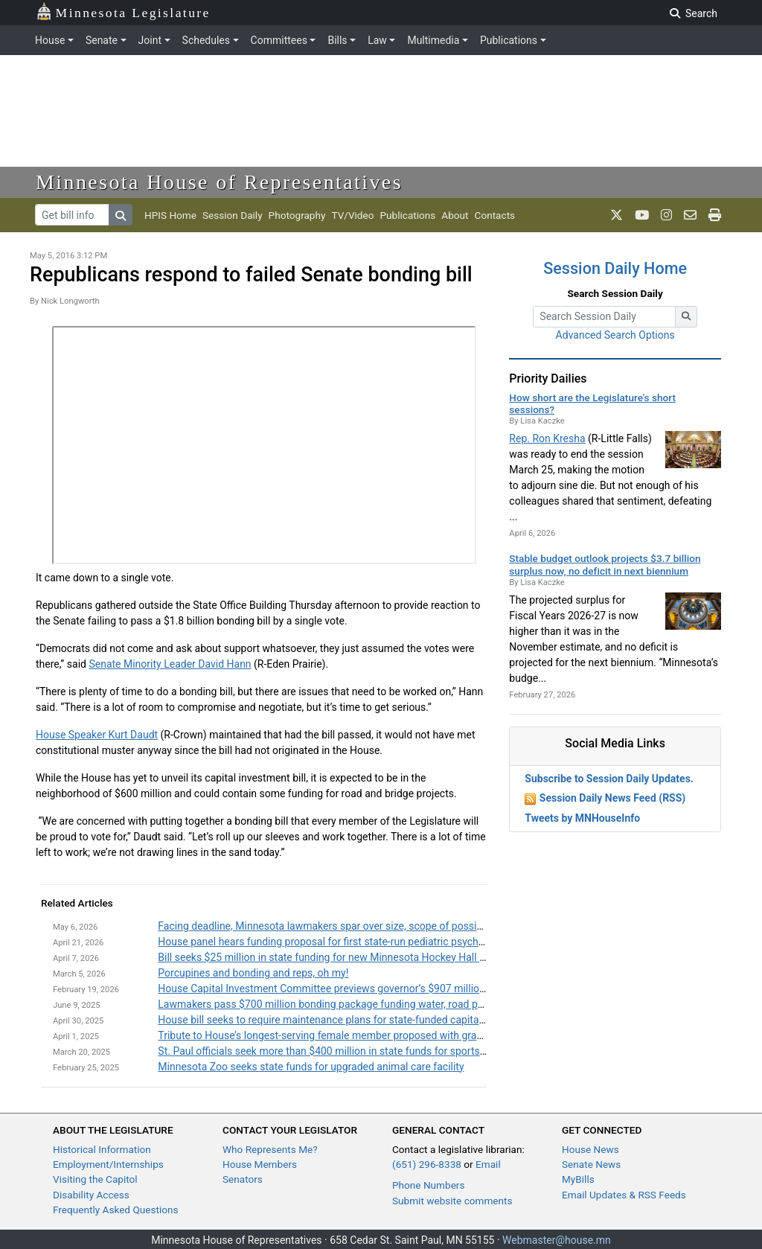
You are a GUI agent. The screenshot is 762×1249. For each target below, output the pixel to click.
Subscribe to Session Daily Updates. (609, 779)
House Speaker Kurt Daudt (97, 735)
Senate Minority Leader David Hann (170, 664)
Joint (149, 40)
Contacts (495, 215)
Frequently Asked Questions (116, 1210)
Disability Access (91, 1195)
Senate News (591, 1164)
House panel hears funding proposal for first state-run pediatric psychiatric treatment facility (370, 942)
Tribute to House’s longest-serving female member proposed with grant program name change (375, 1035)
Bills (337, 40)
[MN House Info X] (616, 215)
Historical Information (102, 1149)
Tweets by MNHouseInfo (582, 818)
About (454, 215)
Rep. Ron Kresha (547, 438)
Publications (508, 40)
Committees (279, 40)
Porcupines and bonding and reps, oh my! (253, 973)
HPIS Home (170, 215)
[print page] (714, 215)
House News (590, 1149)
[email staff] (690, 215)
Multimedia (433, 40)
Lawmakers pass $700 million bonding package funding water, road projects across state (363, 1004)
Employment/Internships (108, 1164)
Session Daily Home (615, 268)
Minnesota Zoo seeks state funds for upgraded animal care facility (311, 1067)
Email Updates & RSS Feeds (624, 1195)
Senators (242, 1179)
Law (377, 40)
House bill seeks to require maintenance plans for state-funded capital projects (339, 1020)
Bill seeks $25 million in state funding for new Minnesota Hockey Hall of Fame (337, 957)
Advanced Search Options (615, 335)
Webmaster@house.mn (556, 1240)
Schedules (206, 40)
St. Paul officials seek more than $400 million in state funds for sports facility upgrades (358, 1051)
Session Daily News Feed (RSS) (612, 798)
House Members (259, 1164)
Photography (297, 215)
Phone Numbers (428, 1185)
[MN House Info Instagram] (666, 215)
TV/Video (352, 215)
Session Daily (232, 215)
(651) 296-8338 (426, 1164)
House (50, 40)
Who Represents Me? (270, 1149)
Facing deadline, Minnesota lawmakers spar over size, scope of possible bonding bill (352, 926)
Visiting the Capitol (95, 1179)
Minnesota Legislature (123, 11)
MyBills (578, 1179)
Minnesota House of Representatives (219, 182)
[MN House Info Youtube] (642, 215)
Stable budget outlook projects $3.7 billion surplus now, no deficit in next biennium (604, 564)
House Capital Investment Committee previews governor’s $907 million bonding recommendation (382, 988)
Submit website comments (452, 1201)
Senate (102, 40)
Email (488, 1164)
